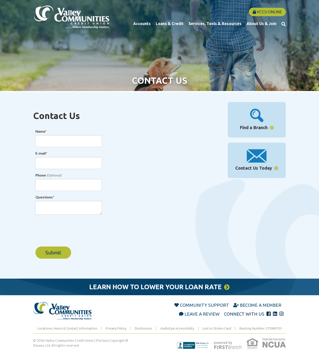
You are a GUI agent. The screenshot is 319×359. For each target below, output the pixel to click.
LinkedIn (275, 313)
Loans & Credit (170, 23)
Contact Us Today (253, 168)
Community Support (204, 305)
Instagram (281, 313)
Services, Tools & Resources (215, 23)
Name (40, 131)
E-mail (40, 153)
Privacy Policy (115, 328)
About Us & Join (261, 23)
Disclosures (143, 328)
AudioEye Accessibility (177, 328)
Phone (40, 175)
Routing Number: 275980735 (260, 328)
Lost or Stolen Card (216, 328)
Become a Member (260, 305)
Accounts (142, 23)
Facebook (268, 313)
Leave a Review (202, 313)
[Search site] (283, 24)
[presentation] (69, 228)
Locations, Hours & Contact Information (67, 328)
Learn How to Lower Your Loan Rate (155, 287)
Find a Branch (254, 127)
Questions (44, 197)
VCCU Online (267, 12)
